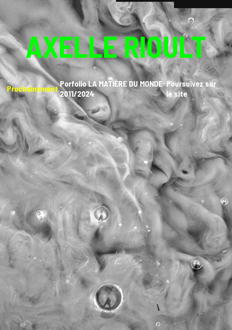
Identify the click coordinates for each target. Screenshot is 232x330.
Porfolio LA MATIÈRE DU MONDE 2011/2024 (111, 88)
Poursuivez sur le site (191, 88)
